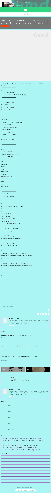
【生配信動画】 (33, 441)
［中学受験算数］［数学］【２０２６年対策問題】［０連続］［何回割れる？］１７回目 (24, 428)
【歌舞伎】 (24, 441)
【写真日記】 (5, 441)
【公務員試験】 (5, 438)
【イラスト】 (32, 438)
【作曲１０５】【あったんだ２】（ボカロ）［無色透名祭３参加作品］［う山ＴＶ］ (19, 357)
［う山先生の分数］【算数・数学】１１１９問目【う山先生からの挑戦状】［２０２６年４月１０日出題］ (27, 410)
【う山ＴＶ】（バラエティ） (8, 447)
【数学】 (40, 443)
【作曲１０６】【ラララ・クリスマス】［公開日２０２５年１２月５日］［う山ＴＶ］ (19, 346)
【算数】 (5, 445)
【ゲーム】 (32, 443)
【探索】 (40, 441)
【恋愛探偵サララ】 (21, 447)
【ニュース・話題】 (15, 441)
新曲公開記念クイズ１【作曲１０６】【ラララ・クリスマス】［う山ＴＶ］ (17, 335)
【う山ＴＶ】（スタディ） (8, 450)
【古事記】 (13, 443)
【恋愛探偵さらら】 (32, 447)
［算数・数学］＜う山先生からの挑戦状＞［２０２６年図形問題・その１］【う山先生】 (24, 422)
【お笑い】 (5, 443)
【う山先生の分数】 (23, 443)
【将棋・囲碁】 (33, 445)
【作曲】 (37, 450)
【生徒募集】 (29, 450)
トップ (21, 14)
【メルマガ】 (14, 438)
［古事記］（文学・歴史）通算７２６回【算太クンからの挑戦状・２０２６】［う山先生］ (24, 404)
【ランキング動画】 (23, 445)
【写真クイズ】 (41, 438)
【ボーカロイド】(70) (4, 306)
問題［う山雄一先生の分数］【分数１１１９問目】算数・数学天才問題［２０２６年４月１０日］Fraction (27, 416)
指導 (24, 14)
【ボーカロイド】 (5, 26)
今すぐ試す (18, 5)
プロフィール (28, 14)
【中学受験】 (13, 445)
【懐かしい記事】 (23, 438)
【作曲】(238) (10, 306)
